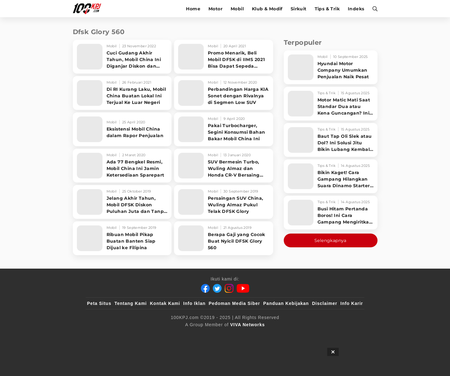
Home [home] (193, 9)
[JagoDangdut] (349, 335)
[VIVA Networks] (247, 324)
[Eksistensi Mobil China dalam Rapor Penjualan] (122, 129)
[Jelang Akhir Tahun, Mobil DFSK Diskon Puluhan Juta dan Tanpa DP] (122, 202)
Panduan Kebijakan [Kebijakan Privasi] (286, 303)
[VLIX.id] (187, 335)
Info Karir (351, 303)
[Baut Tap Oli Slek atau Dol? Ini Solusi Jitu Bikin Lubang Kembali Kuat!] (331, 140)
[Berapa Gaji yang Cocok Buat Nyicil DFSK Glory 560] (223, 238)
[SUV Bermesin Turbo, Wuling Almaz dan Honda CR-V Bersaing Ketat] (223, 166)
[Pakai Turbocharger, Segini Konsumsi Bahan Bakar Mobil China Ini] (223, 129)
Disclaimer (324, 303)
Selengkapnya (330, 240)
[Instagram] (229, 288)
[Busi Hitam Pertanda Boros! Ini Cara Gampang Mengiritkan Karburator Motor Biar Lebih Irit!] (331, 212)
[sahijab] (159, 335)
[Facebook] (205, 288)
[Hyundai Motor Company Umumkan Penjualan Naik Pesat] (331, 67)
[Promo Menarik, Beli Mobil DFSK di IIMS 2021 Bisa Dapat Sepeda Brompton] (223, 57)
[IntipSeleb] (315, 335)
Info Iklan (194, 303)
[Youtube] (243, 288)
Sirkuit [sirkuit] (299, 9)
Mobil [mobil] (237, 9)
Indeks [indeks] (356, 9)
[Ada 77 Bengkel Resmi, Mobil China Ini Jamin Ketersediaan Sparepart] (122, 166)
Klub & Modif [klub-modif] (267, 9)
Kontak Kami (165, 303)
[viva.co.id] (103, 335)
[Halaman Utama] (89, 8)
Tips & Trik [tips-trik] (327, 9)
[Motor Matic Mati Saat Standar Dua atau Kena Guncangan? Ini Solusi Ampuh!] (331, 104)
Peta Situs (99, 303)
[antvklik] (285, 335)
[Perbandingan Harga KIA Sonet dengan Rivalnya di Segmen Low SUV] (223, 93)
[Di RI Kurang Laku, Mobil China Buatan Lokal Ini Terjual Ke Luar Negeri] (122, 93)
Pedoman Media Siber (234, 303)
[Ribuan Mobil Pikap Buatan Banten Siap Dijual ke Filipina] (122, 238)
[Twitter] (217, 288)
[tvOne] (237, 335)
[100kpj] (133, 335)
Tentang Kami (130, 303)
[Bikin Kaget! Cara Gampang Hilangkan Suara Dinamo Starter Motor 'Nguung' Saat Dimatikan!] (331, 176)
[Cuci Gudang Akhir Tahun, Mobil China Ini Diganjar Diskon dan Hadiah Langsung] (122, 57)
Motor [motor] (215, 9)
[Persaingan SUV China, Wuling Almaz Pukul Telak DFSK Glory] (223, 202)
